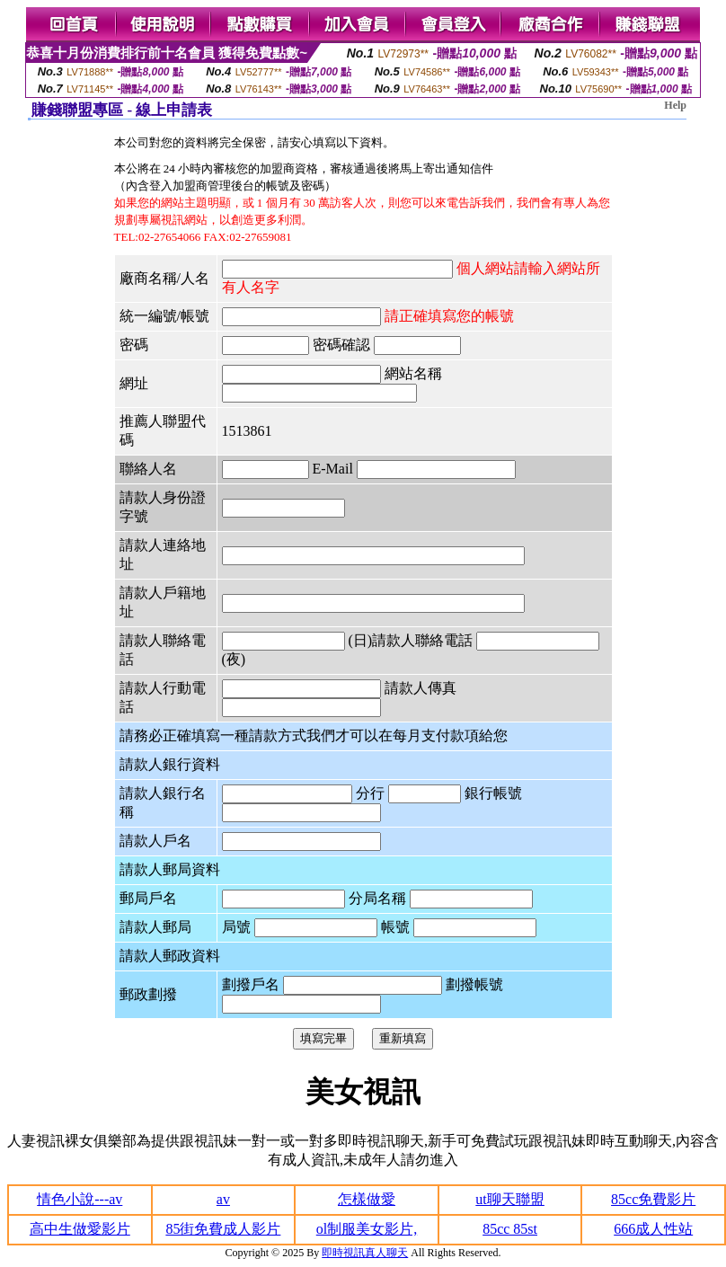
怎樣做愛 (366, 1199)
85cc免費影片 (653, 1199)
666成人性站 (653, 1228)
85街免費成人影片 (222, 1228)
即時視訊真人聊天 (365, 1252)
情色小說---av (79, 1199)
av (223, 1199)
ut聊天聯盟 (509, 1199)
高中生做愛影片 (80, 1228)
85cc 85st (510, 1228)
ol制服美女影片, (366, 1228)
